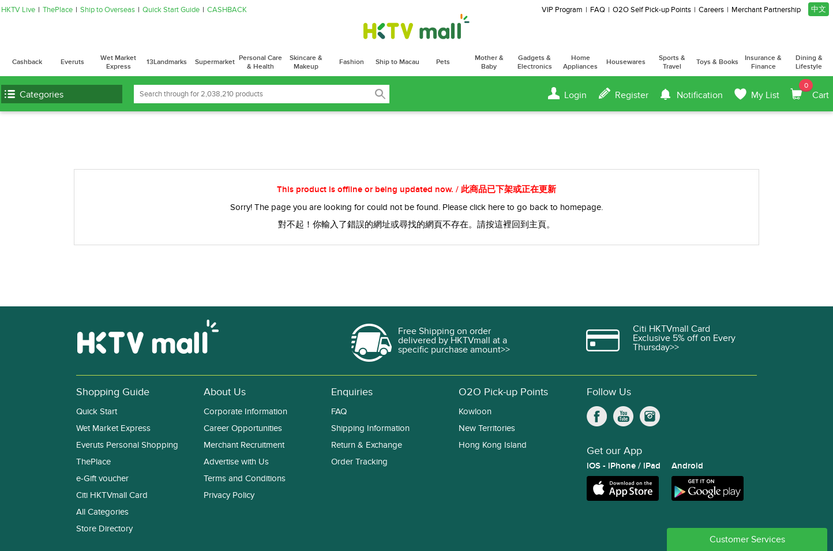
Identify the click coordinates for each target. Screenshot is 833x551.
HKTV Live (18, 10)
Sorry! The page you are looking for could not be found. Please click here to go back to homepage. (416, 207)
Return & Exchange (366, 445)
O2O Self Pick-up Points (652, 10)
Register (631, 95)
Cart (814, 90)
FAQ (597, 10)
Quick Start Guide (171, 10)
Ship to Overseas (107, 10)
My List (765, 95)
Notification (700, 95)
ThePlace (58, 10)
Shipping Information (370, 428)
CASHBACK (227, 10)
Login (575, 95)
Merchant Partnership (766, 10)
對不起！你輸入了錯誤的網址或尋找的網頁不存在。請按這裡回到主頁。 (416, 224)
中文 (818, 9)
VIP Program (562, 10)
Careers (711, 10)
